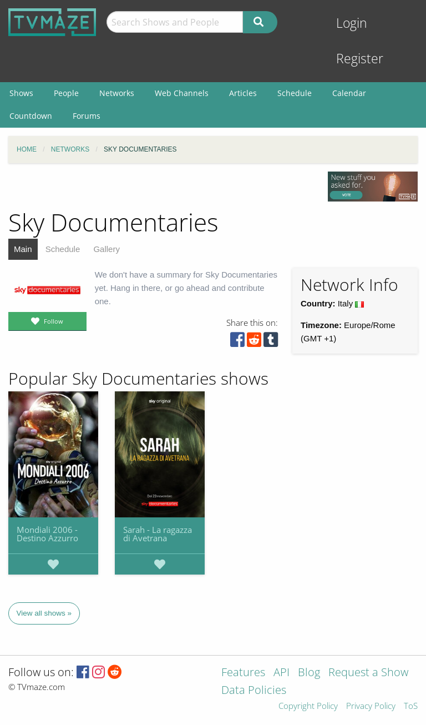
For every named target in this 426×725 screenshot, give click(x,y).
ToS (411, 706)
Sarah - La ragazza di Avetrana (157, 533)
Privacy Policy (370, 706)
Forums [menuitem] (86, 115)
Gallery (106, 249)
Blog (309, 673)
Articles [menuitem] (243, 93)
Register (359, 58)
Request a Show (368, 673)
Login (351, 23)
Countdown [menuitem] (30, 115)
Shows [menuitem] (21, 93)
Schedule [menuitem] (294, 93)
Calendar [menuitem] (349, 93)
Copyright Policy (308, 706)
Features (243, 673)
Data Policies (253, 690)
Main (23, 249)
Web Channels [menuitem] (182, 93)
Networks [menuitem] (116, 93)
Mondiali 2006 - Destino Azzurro (47, 533)
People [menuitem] (66, 93)
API (281, 673)
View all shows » (44, 613)
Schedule (62, 249)
